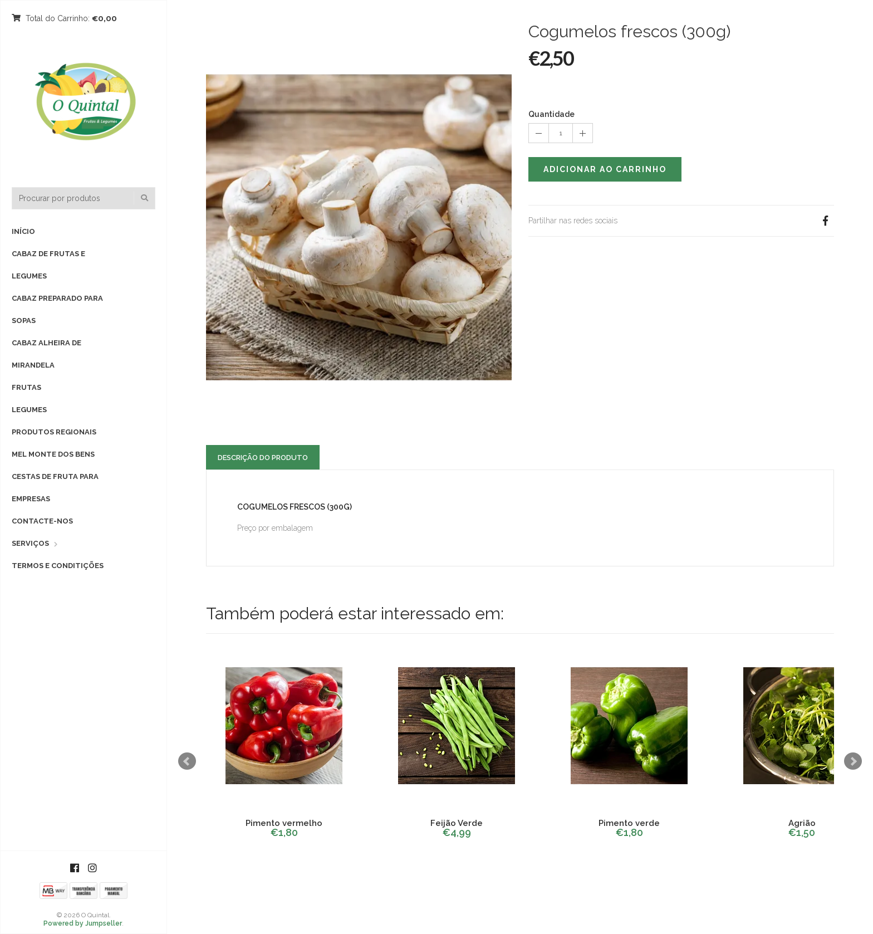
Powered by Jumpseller (82, 923)
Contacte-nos (42, 521)
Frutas (26, 387)
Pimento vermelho (284, 823)
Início (23, 231)
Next (853, 761)
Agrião (802, 823)
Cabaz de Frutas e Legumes (48, 265)
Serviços (30, 543)
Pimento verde (629, 823)
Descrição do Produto (263, 457)
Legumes (29, 409)
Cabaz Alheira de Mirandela (46, 354)
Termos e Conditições (58, 565)
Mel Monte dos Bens (53, 454)
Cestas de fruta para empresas (55, 487)
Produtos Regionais (54, 432)
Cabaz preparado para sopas (57, 309)
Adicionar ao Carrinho (604, 169)
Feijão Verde (456, 823)
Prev (187, 761)
